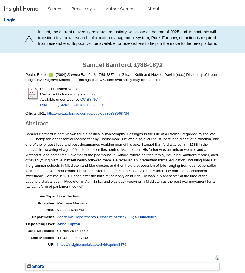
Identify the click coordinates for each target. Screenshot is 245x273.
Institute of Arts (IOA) (117, 217)
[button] (217, 257)
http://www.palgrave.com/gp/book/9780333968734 (88, 113)
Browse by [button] (84, 8)
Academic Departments (76, 217)
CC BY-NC (89, 99)
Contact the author (89, 105)
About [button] (155, 8)
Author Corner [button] (121, 8)
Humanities (147, 217)
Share (35, 266)
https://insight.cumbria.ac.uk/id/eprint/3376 (91, 245)
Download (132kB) (55, 105)
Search (54, 8)
